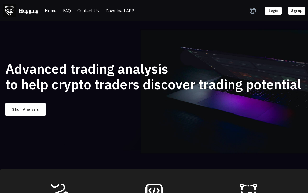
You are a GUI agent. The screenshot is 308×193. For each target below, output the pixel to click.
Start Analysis (25, 109)
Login (273, 11)
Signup (296, 11)
